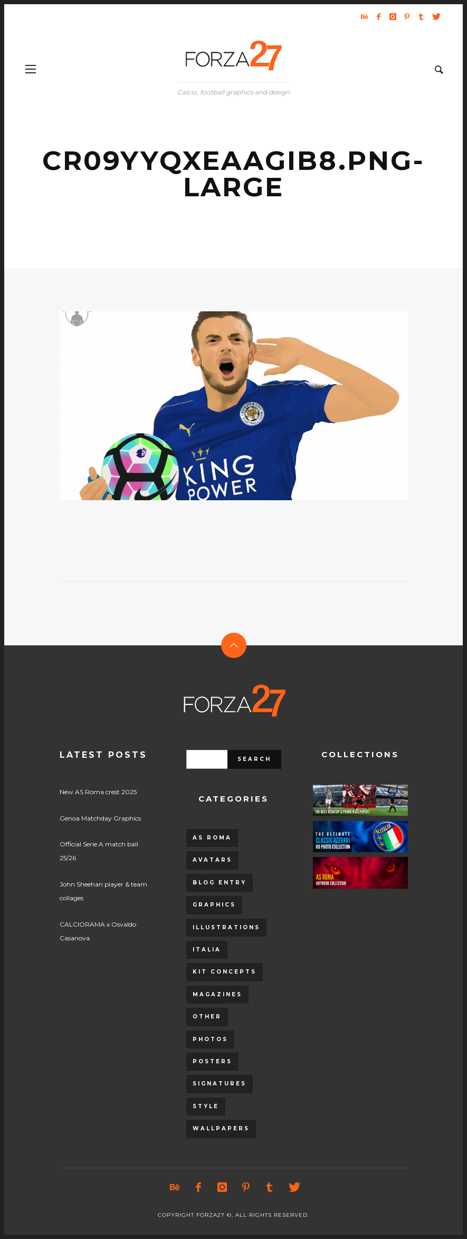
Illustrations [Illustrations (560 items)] (226, 927)
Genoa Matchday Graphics (100, 818)
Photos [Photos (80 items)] (210, 1039)
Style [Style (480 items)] (206, 1106)
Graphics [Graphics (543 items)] (214, 904)
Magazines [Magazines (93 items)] (217, 994)
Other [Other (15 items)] (207, 1016)
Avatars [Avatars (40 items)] (212, 859)
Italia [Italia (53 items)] (207, 949)
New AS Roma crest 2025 (98, 792)
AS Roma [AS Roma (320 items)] (212, 837)
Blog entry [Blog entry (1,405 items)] (219, 882)
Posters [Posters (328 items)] (212, 1061)
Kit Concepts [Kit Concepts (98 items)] (224, 971)
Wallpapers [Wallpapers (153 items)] (221, 1128)
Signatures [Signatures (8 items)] (219, 1083)
